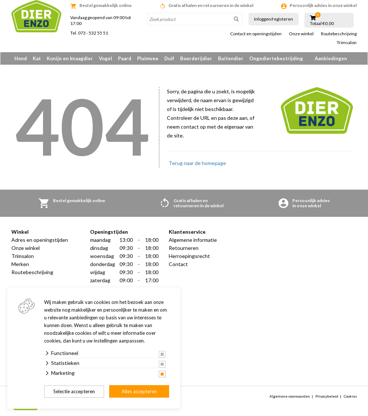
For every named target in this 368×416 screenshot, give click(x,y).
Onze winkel (301, 34)
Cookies (350, 396)
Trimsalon (347, 42)
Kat (37, 58)
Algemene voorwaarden (289, 396)
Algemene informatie (193, 240)
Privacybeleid (326, 396)
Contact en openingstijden (256, 34)
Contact (178, 264)
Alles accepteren (139, 391)
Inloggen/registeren (273, 19)
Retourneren (184, 248)
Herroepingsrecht (189, 256)
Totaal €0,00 (322, 23)
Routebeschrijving (339, 34)
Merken (20, 264)
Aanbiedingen (331, 58)
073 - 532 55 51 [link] (93, 33)
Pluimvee (147, 58)
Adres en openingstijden (39, 240)
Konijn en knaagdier (70, 58)
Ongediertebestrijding (276, 58)
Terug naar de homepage (197, 163)
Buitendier (230, 58)
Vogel (105, 58)
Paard (124, 58)
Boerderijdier (196, 58)
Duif (169, 58)
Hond (20, 58)
